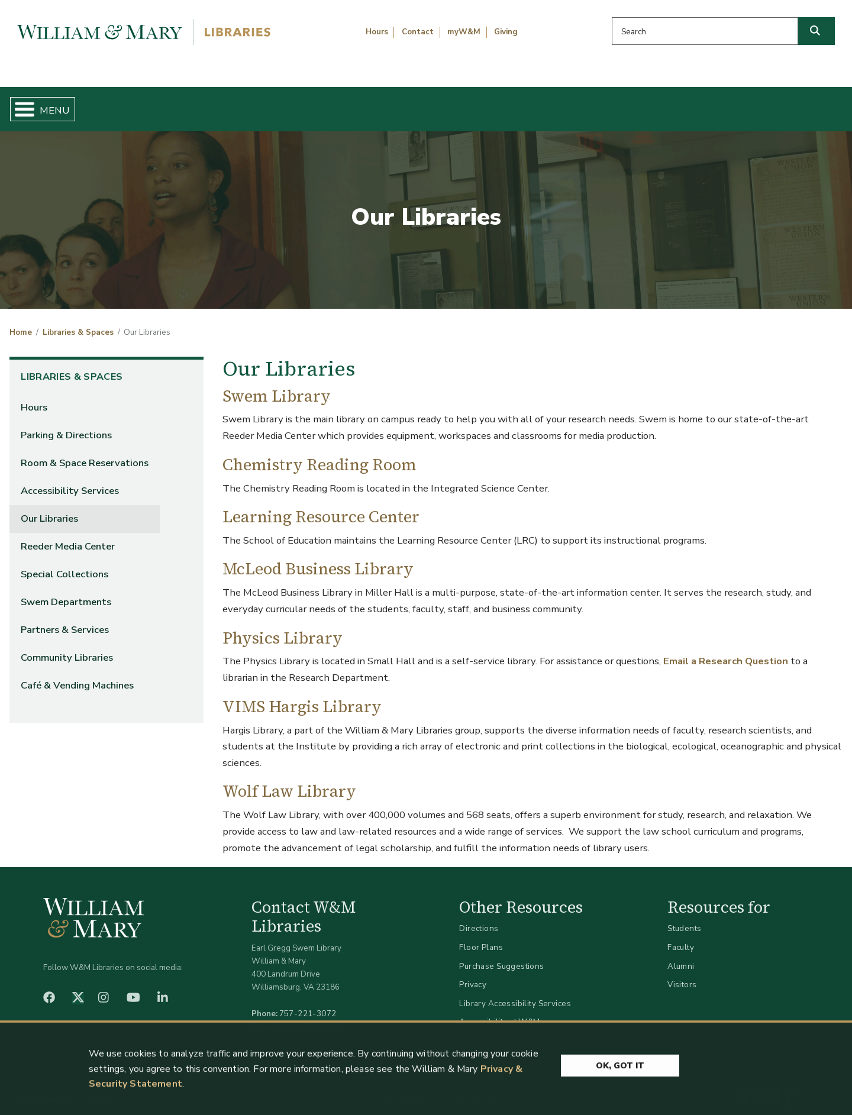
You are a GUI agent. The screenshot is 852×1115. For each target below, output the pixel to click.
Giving (506, 32)
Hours (377, 32)
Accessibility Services (70, 480)
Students (684, 919)
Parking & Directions (66, 425)
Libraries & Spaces (486, 104)
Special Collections (64, 564)
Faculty (680, 937)
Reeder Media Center (68, 537)
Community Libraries (67, 648)
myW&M (463, 32)
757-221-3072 (308, 1003)
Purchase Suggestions (501, 956)
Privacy (472, 975)
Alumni (681, 956)
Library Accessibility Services (515, 993)
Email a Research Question (725, 651)
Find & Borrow (179, 104)
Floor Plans (481, 937)
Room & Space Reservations (85, 453)
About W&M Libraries (649, 104)
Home (65, 104)
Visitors (681, 975)
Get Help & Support (328, 104)
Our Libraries (49, 508)
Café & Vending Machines (77, 676)
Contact (418, 32)
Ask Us (784, 104)
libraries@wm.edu (311, 1016)
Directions (478, 919)
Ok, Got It (620, 1095)
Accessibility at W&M (499, 1012)
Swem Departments (66, 592)
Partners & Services (65, 620)
